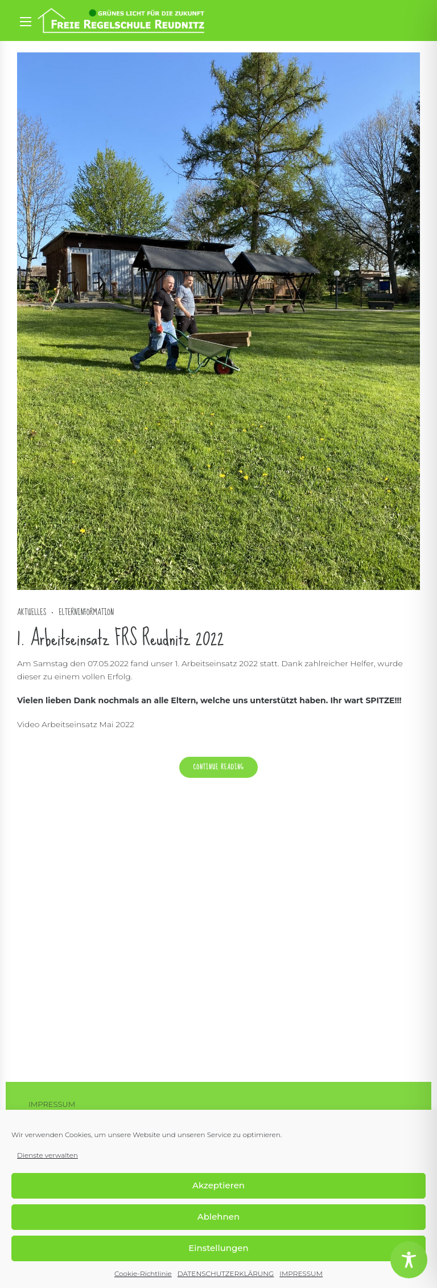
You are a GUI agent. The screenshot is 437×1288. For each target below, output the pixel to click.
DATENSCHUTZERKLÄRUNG (226, 1273)
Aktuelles (31, 613)
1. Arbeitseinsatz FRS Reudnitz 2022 (120, 639)
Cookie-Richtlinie (143, 1273)
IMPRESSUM (301, 1273)
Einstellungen (218, 1247)
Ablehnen (218, 1216)
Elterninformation (86, 613)
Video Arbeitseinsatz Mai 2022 (75, 725)
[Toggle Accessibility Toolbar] (408, 1259)
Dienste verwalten (47, 1155)
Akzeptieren (218, 1185)
